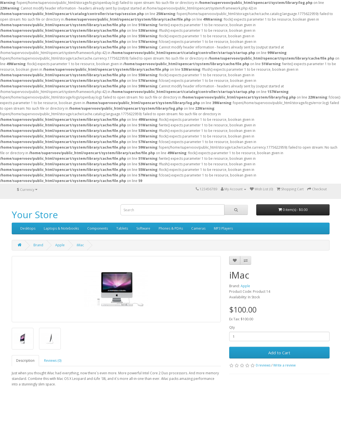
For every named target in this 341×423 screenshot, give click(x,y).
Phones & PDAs (171, 228)
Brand (38, 245)
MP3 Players (223, 228)
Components (97, 228)
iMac (80, 245)
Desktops (27, 228)
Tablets (122, 228)
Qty (232, 327)
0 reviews (263, 365)
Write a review (284, 365)
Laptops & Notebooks (61, 228)
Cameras (198, 228)
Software (143, 228)
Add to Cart (279, 352)
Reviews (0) (52, 360)
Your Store (35, 214)
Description (25, 360)
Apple (60, 245)
